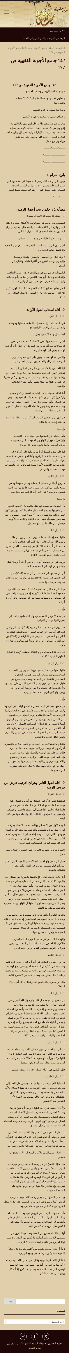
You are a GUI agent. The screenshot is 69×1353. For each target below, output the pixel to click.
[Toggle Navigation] (6, 13)
